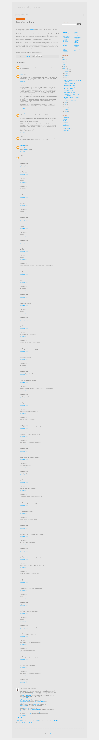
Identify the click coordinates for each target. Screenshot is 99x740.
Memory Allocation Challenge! (65, 50)
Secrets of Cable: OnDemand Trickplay (77, 31)
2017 (64, 57)
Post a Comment (21, 717)
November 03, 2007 (24, 205)
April (66, 106)
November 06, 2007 (24, 575)
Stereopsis (65, 122)
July (65, 78)
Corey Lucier (65, 127)
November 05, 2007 (24, 267)
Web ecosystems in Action (69, 85)
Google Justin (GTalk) (67, 128)
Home (38, 720)
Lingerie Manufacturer (26, 695)
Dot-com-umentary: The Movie (77, 35)
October (66, 73)
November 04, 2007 (24, 243)
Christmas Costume (24, 706)
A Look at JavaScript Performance (65, 40)
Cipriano (22, 65)
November (67, 71)
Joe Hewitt (65, 119)
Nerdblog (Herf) (66, 117)
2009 (64, 62)
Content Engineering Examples (76, 45)
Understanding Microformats (66, 47)
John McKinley (66, 125)
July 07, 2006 (22, 159)
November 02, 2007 (24, 166)
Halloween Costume (24, 710)
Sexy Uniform (28, 713)
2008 (64, 64)
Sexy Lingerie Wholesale (25, 700)
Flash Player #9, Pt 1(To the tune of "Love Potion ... (71, 95)
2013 (64, 59)
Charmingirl (22, 686)
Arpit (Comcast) (66, 123)
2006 (64, 68)
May (66, 104)
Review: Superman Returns (70, 100)
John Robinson (66, 120)
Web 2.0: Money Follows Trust (77, 38)
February (66, 109)
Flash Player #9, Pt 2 (68, 90)
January (66, 111)
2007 (64, 66)
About (27, 14)
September (67, 75)
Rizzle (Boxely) (66, 130)
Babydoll (39, 712)
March (66, 107)
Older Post (56, 720)
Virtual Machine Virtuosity (69, 87)
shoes (25, 149)
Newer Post (19, 720)
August (66, 77)
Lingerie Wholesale (32, 693)
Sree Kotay (22, 113)
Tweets (22, 14)
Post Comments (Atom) (27, 722)
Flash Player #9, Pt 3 (68, 88)
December (67, 69)
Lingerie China (36, 704)
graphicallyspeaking (29, 7)
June (66, 102)
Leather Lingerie (23, 705)
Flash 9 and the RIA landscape (66, 37)
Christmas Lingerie (27, 708)
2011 (64, 61)
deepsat (21, 74)
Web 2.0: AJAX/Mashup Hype (77, 49)
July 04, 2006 (22, 70)
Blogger (52, 733)
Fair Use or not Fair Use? (69, 92)
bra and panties (50, 712)
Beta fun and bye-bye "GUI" (70, 83)
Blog (17, 14)
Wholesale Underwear (27, 697)
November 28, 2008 (24, 715)
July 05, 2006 (22, 141)
